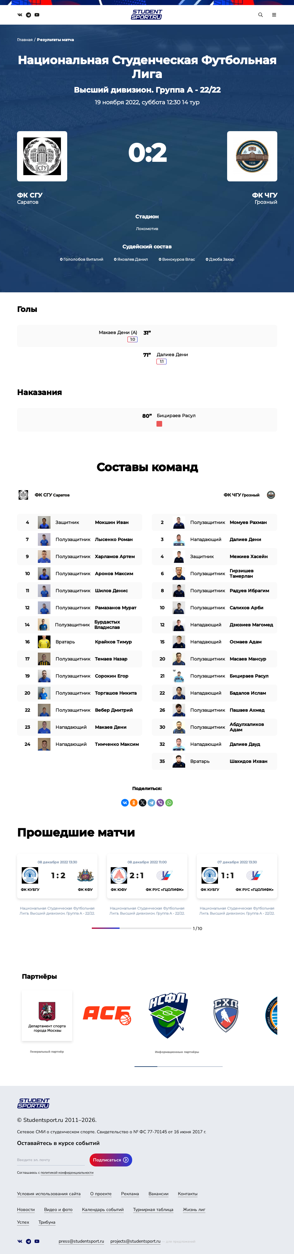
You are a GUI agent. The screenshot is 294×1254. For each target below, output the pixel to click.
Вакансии (158, 1194)
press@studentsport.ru (81, 1241)
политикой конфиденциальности (67, 1172)
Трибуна (47, 1222)
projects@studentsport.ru (135, 1241)
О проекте (101, 1194)
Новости (26, 1210)
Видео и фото (58, 1210)
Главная (25, 39)
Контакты (187, 1194)
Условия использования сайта (49, 1194)
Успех (23, 1222)
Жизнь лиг (194, 1210)
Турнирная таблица (153, 1210)
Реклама (130, 1194)
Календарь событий (103, 1210)
